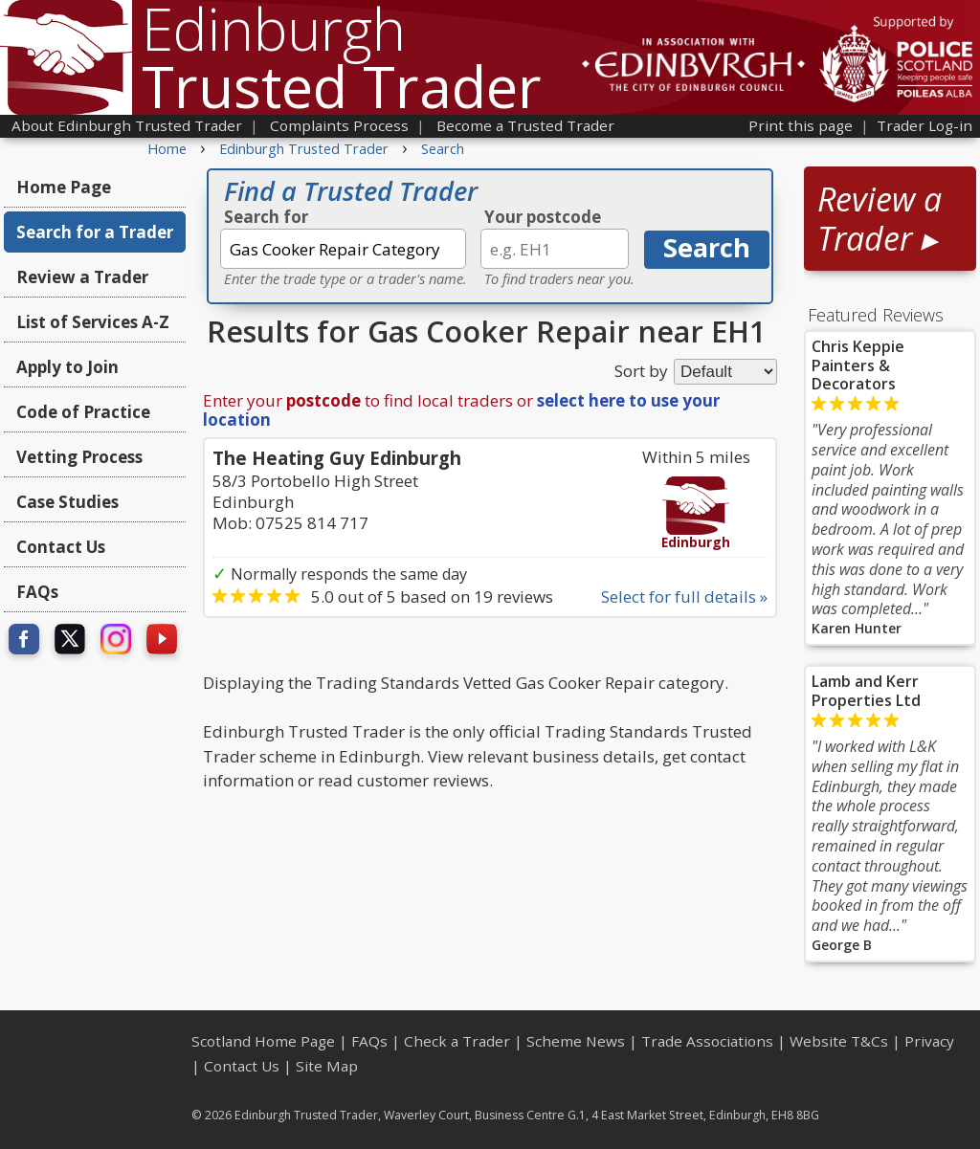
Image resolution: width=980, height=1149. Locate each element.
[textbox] (343, 249)
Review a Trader (82, 277)
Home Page (63, 187)
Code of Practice (83, 412)
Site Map (327, 1065)
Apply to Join (67, 367)
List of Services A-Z (92, 322)
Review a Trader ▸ (879, 218)
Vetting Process (79, 457)
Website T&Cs (839, 1040)
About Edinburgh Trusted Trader (126, 125)
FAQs (37, 592)
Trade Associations (707, 1040)
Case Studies (67, 502)
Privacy (929, 1040)
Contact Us (60, 547)
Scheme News (575, 1040)
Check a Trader (457, 1040)
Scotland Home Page (263, 1040)
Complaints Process (339, 125)
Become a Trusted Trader (525, 125)
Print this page (800, 125)
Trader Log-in (924, 125)
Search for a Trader (94, 232)
